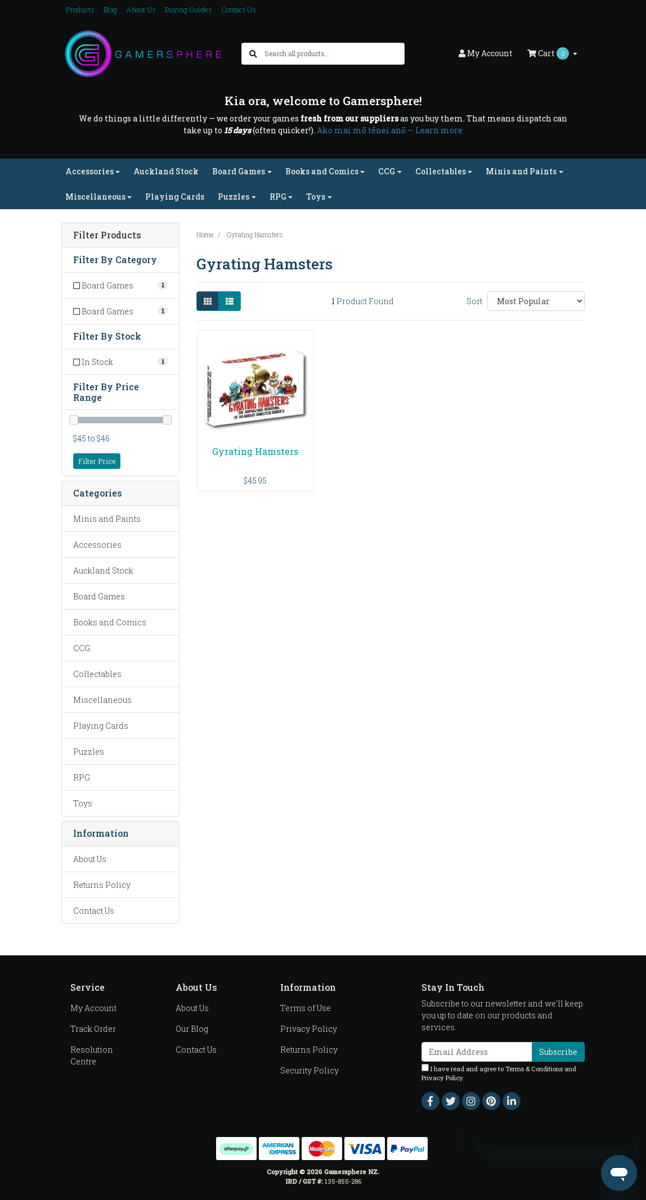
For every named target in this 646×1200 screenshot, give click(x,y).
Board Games (99, 596)
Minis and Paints (107, 518)
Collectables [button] (440, 171)
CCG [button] (386, 171)
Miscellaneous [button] (95, 196)
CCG (81, 648)
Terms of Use (305, 1008)
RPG (81, 777)
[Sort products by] (536, 301)
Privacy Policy (308, 1028)
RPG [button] (278, 196)
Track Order (93, 1028)
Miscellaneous (102, 699)
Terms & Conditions (534, 1068)
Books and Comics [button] (321, 171)
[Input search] (333, 54)
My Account (93, 1008)
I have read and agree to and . (498, 1073)
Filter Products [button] (107, 235)
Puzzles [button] (233, 196)
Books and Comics (109, 622)
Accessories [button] (89, 171)
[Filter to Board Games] (120, 285)
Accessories (97, 544)
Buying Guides (188, 9)
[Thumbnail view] (207, 301)
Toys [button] (315, 196)
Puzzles (88, 751)
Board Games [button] (238, 171)
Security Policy (309, 1070)
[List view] (229, 301)
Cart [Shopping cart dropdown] (549, 53)
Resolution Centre (91, 1055)
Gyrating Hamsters (255, 451)
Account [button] (486, 53)
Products (80, 9)
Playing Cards (174, 196)
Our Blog (192, 1028)
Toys (82, 803)
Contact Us (238, 9)
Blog (110, 9)
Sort (474, 301)
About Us (141, 9)
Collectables (97, 674)
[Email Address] (476, 1052)
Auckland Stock (166, 171)
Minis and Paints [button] (521, 171)
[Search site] (253, 54)
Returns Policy (102, 884)
